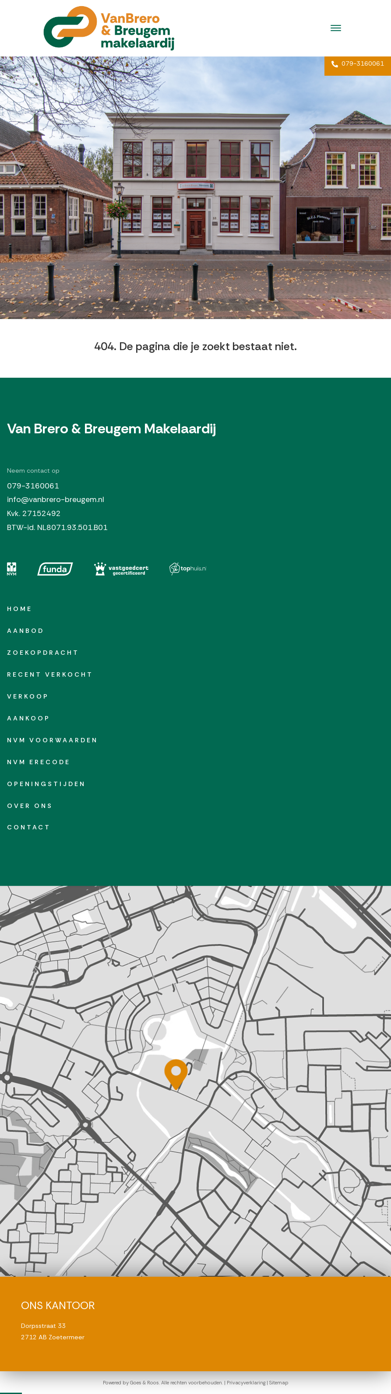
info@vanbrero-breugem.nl (55, 499)
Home (19, 609)
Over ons (30, 806)
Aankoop (28, 718)
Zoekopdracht (43, 653)
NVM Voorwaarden (52, 740)
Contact (29, 827)
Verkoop (28, 696)
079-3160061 (357, 63)
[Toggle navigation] (336, 28)
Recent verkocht (50, 674)
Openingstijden (46, 784)
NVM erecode (38, 762)
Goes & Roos (144, 1383)
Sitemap (279, 1383)
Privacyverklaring (246, 1383)
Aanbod (25, 631)
